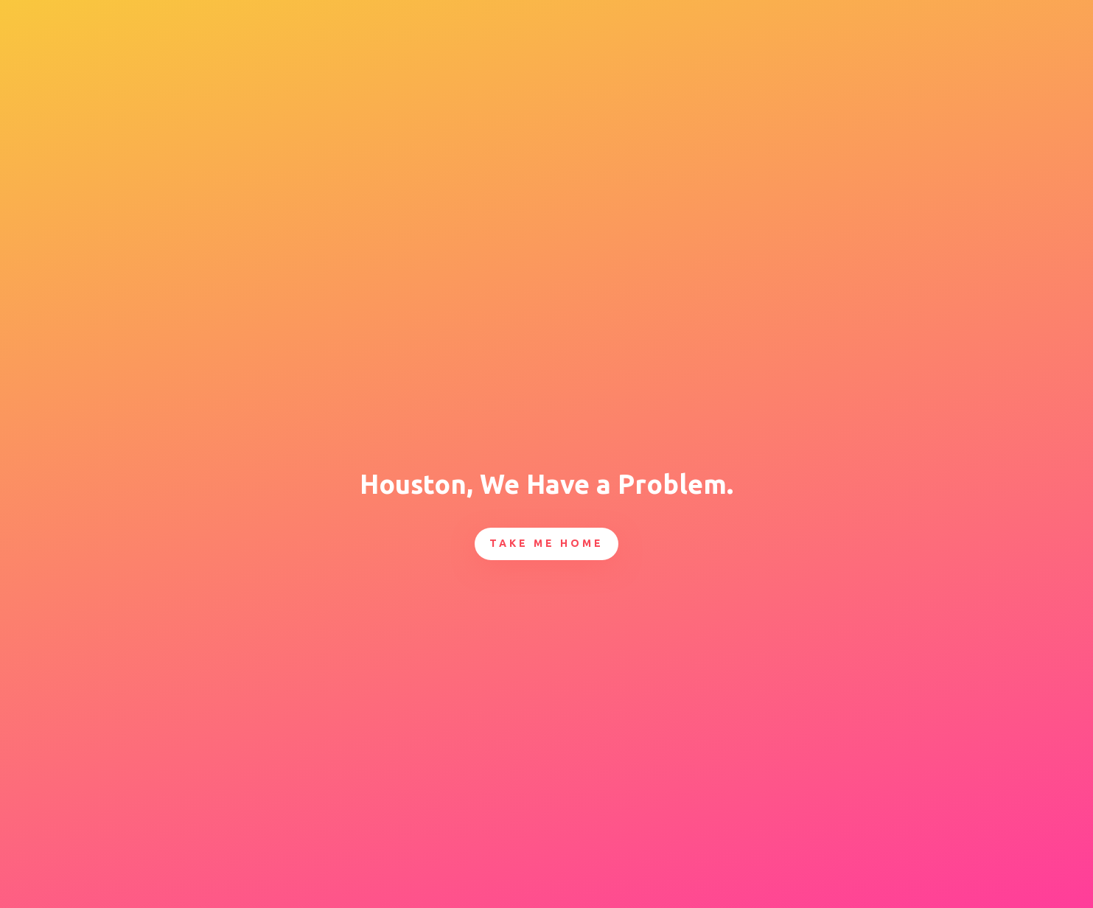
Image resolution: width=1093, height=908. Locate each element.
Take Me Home (546, 543)
